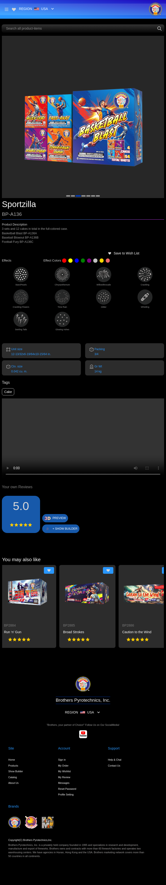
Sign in (62, 759)
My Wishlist (64, 771)
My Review (64, 777)
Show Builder (15, 771)
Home (11, 759)
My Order (63, 765)
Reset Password (67, 788)
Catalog (12, 777)
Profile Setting (66, 794)
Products (13, 765)
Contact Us (114, 765)
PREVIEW (59, 518)
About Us (13, 782)
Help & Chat (114, 759)
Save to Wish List (123, 253)
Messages (63, 782)
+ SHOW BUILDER (64, 528)
